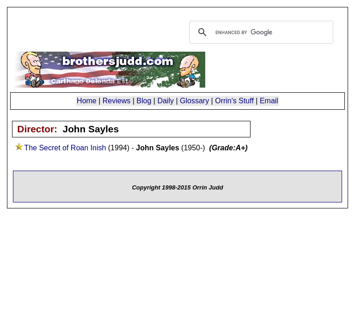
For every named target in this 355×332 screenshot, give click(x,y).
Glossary (194, 101)
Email (269, 101)
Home (87, 101)
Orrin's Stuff (234, 101)
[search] (259, 32)
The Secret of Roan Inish (65, 148)
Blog (143, 101)
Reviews (116, 101)
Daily (165, 101)
